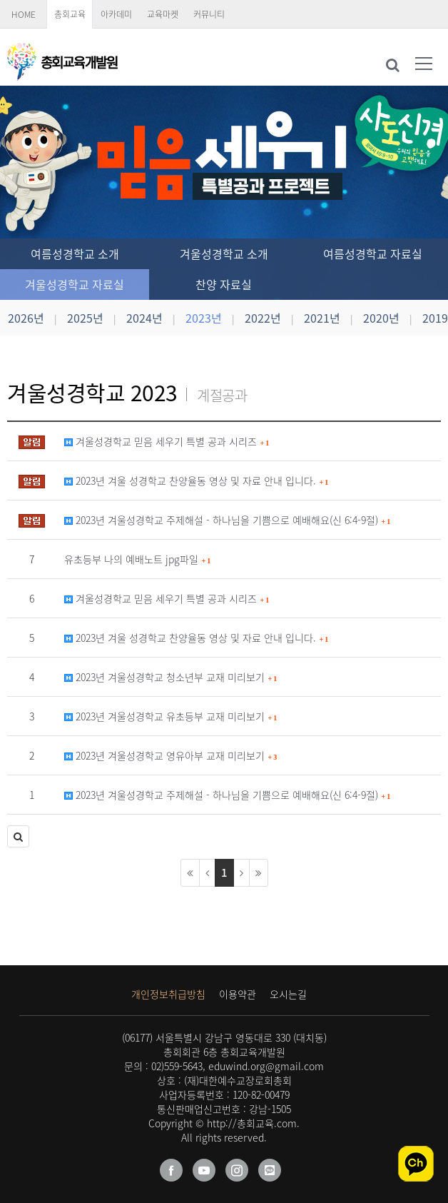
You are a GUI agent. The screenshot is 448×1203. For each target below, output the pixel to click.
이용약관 (237, 994)
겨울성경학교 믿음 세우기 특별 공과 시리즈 (166, 441)
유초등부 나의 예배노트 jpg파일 (137, 559)
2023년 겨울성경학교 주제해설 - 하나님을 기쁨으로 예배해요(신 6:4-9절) (227, 520)
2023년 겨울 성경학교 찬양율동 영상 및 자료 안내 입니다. (196, 480)
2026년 (26, 317)
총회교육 (70, 14)
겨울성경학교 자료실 (74, 284)
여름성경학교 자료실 (372, 253)
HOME (23, 14)
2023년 (203, 317)
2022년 (263, 317)
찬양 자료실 (223, 284)
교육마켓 (162, 14)
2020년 (381, 317)
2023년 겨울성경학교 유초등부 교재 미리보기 (170, 716)
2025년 (85, 317)
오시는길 (288, 994)
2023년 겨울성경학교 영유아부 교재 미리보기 (170, 755)
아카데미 (116, 14)
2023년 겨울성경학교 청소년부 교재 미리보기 (170, 677)
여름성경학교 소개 (75, 253)
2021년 (322, 317)
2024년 (144, 317)
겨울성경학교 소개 (224, 253)
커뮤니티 (209, 14)
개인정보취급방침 (168, 994)
